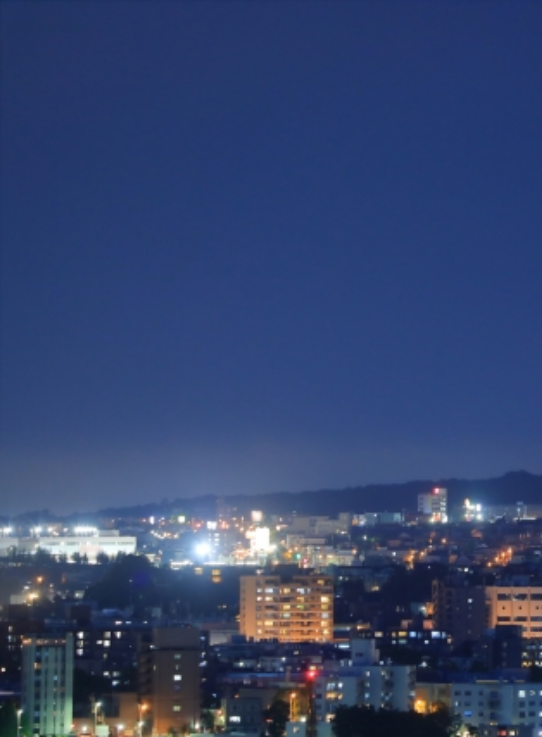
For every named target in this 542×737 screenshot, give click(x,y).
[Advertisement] (271, 116)
